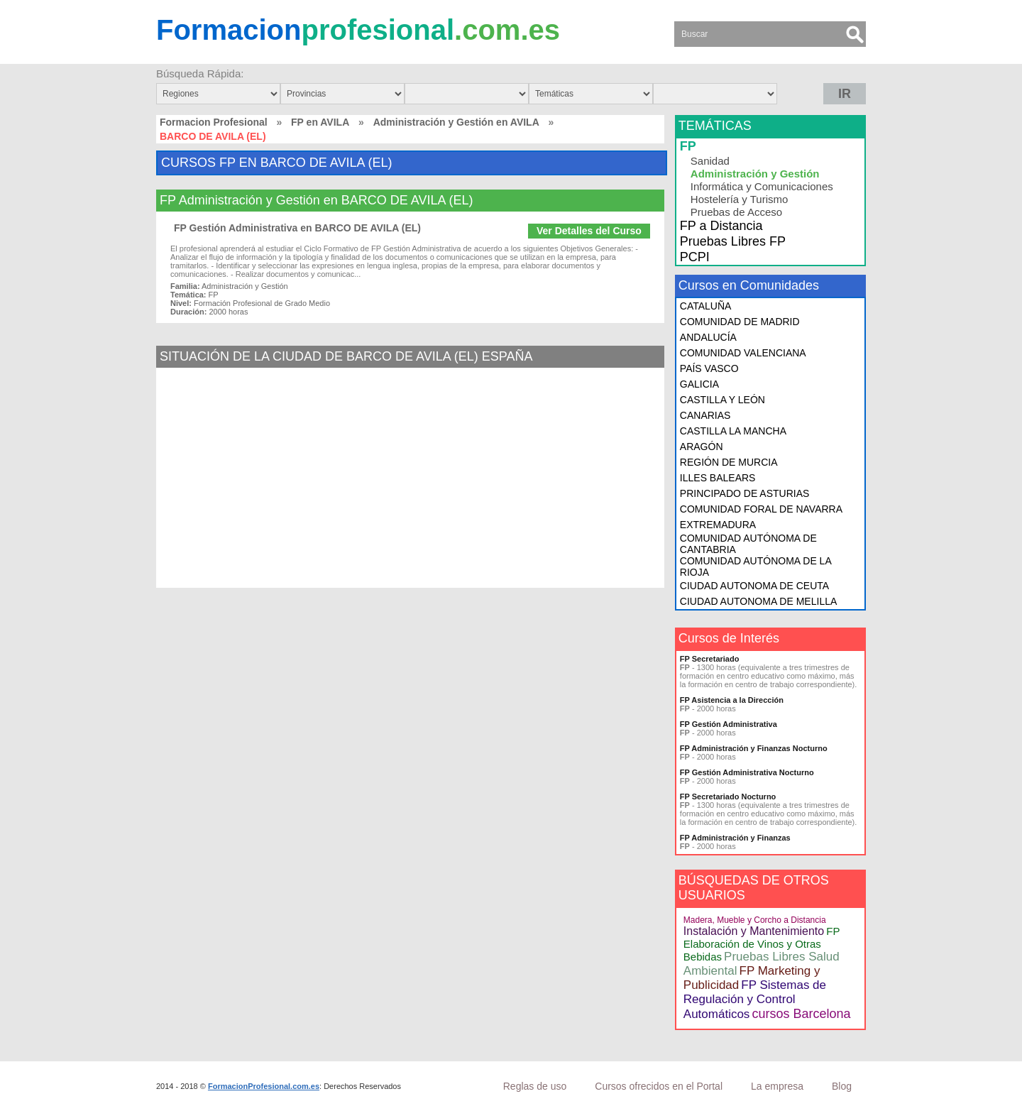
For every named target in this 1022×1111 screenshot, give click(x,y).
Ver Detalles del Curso (589, 230)
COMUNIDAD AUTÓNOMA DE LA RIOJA (755, 566)
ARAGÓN (701, 446)
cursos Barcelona (801, 1014)
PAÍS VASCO (709, 368)
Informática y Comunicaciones (762, 186)
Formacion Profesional (214, 122)
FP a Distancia (721, 226)
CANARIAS (705, 415)
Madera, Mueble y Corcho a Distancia (754, 920)
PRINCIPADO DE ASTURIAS (745, 493)
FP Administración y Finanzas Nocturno (754, 748)
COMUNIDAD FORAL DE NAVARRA (761, 509)
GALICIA (699, 384)
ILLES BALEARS (718, 477)
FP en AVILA (320, 122)
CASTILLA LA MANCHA (733, 431)
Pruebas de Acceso (736, 212)
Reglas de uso (535, 1086)
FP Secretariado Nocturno (728, 796)
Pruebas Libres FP (733, 241)
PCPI (695, 257)
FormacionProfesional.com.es (263, 1086)
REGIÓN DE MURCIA (729, 462)
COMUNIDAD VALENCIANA (743, 353)
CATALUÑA (706, 306)
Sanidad (710, 161)
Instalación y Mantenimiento (753, 931)
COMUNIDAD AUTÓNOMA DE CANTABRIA (748, 543)
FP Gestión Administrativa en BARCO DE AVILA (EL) (297, 228)
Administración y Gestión (755, 174)
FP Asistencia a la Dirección (732, 700)
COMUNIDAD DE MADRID (740, 321)
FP (688, 146)
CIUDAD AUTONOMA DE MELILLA (758, 601)
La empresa (777, 1086)
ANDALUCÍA (708, 337)
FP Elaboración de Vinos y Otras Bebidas (761, 944)
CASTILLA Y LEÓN (722, 399)
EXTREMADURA (718, 524)
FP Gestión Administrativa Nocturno (747, 772)
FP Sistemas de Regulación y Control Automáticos (754, 999)
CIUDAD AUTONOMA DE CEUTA (754, 585)
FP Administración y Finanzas (735, 837)
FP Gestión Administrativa (728, 724)
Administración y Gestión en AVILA (456, 122)
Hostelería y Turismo (740, 199)
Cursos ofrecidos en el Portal (658, 1086)
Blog (842, 1086)
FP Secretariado (710, 659)
